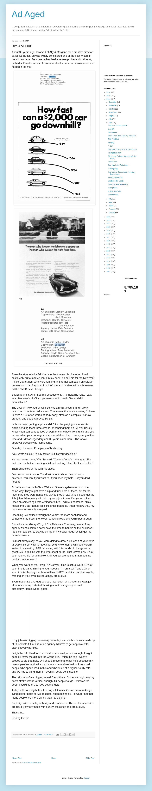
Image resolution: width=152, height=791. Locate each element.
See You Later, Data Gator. (118, 165)
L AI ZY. (111, 129)
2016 (109, 241)
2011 (109, 258)
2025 (109, 96)
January (112, 213)
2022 (109, 220)
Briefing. (111, 143)
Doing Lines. (113, 188)
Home (53, 758)
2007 (109, 272)
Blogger (86, 778)
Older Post (90, 758)
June (111, 122)
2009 (109, 265)
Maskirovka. (113, 132)
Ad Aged (28, 14)
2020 (109, 227)
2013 (109, 251)
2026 (109, 92)
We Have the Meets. (116, 181)
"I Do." (110, 146)
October (112, 109)
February (112, 209)
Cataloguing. (113, 169)
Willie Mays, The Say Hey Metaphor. (122, 136)
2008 (109, 268)
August (112, 116)
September (113, 112)
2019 (109, 231)
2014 (109, 248)
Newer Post (16, 758)
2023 (109, 217)
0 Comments (48, 734)
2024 (109, 99)
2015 (109, 244)
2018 (109, 234)
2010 (109, 261)
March (111, 206)
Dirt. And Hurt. (113, 139)
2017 (109, 237)
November (113, 105)
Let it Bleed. (112, 162)
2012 (109, 254)
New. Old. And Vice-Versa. (118, 184)
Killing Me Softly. (114, 153)
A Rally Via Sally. (114, 191)
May (110, 199)
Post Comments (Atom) (31, 762)
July (110, 119)
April (111, 202)
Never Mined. (113, 195)
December (113, 102)
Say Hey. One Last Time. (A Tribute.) (122, 149)
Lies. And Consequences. (118, 126)
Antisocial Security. (115, 178)
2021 (109, 224)
